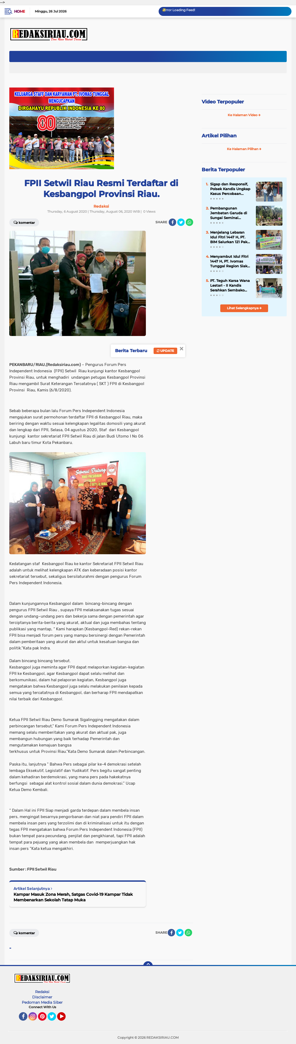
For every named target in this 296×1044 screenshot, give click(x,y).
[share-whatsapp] (189, 222)
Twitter (54, 1018)
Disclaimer (42, 997)
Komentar (24, 222)
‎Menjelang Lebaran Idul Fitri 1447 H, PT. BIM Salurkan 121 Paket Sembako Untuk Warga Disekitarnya (230, 237)
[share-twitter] (181, 222)
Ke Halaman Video (244, 115)
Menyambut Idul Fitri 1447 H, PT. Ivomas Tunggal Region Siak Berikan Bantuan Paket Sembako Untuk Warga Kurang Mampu (230, 261)
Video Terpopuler (223, 102)
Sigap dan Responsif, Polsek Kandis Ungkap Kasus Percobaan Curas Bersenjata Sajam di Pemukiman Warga (230, 189)
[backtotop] (148, 966)
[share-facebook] (172, 222)
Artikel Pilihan (219, 136)
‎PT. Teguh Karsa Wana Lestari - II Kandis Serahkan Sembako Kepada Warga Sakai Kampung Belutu (230, 285)
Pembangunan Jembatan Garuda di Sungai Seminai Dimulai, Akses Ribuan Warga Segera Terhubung (230, 213)
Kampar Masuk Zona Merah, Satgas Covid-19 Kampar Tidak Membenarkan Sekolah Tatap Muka (73, 897)
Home (19, 11)
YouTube (65, 1018)
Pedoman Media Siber (42, 1002)
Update (165, 351)
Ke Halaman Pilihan (244, 149)
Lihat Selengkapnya (244, 308)
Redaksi (42, 991)
